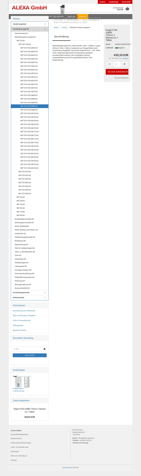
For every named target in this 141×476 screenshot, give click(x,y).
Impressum (15, 457)
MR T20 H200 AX (25, 177)
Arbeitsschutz (18, 303)
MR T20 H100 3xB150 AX (29, 169)
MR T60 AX (21, 213)
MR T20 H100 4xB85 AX (29, 108)
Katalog (82, 17)
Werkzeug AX (20, 286)
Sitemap (14, 465)
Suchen (102, 2)
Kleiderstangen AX (21, 268)
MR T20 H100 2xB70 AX (29, 78)
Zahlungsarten (18, 330)
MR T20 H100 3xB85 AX (29, 104)
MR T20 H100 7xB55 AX (29, 71)
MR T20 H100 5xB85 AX (29, 111)
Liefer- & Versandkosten (22, 326)
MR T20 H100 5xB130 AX (29, 162)
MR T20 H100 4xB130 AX (29, 159)
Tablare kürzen (19, 396)
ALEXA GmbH (68, 473)
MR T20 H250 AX (25, 184)
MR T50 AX (21, 209)
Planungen (37, 17)
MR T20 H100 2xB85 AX (29, 100)
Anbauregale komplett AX (24, 228)
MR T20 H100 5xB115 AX (29, 148)
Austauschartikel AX (22, 293)
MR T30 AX (21, 202)
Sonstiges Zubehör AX (23, 275)
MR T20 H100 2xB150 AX (29, 166)
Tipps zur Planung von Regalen (24, 321)
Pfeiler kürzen (19, 394)
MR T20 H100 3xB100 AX (29, 122)
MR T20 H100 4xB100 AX (29, 126)
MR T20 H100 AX (25, 49)
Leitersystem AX (21, 271)
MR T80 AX (21, 220)
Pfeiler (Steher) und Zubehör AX (26, 235)
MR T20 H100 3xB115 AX (29, 140)
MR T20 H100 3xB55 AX (29, 57)
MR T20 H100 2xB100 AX (29, 118)
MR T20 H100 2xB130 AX (29, 151)
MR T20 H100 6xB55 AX (29, 67)
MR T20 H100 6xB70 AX (29, 93)
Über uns (71, 17)
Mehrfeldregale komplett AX (25, 42)
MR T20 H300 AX (25, 188)
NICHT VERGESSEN (22, 231)
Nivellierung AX (20, 246)
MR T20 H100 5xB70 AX (29, 89)
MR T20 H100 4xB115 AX (29, 144)
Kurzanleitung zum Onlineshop (24, 316)
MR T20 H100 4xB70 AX (29, 86)
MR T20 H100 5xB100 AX (29, 129)
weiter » (56, 33)
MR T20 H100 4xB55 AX (29, 60)
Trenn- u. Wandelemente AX (25, 257)
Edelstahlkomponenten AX (24, 282)
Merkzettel (126, 2)
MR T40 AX (21, 206)
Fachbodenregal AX (21, 34)
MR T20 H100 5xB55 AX (29, 64)
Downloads (16, 17)
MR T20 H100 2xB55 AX (29, 53)
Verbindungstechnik (21, 298)
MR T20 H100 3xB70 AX (29, 82)
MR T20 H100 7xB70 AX (29, 97)
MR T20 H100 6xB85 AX (29, 115)
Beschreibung (61, 41)
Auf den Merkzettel (121, 83)
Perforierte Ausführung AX (24, 279)
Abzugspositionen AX (23, 290)
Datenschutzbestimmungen (21, 448)
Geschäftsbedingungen (19, 439)
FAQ (26, 17)
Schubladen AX (20, 264)
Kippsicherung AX (21, 250)
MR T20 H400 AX (25, 195)
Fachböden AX (20, 239)
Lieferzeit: (108, 53)
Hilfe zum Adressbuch (19, 461)
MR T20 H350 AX (25, 191)
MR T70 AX (21, 217)
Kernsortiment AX (21, 38)
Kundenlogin (113, 2)
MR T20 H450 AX (25, 199)
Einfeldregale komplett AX (24, 224)
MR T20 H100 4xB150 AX (29, 173)
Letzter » (65, 33)
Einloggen (29, 360)
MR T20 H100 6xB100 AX (29, 133)
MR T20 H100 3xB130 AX (29, 155)
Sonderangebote (19, 29)
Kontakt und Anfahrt (54, 17)
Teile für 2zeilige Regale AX (25, 253)
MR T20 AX (21, 46)
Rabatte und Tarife (19, 335)
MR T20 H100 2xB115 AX (29, 137)
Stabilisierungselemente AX (25, 242)
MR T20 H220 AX (25, 180)
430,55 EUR (29, 422)
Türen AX (18, 260)
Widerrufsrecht (16, 444)
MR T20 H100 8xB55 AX (29, 75)
